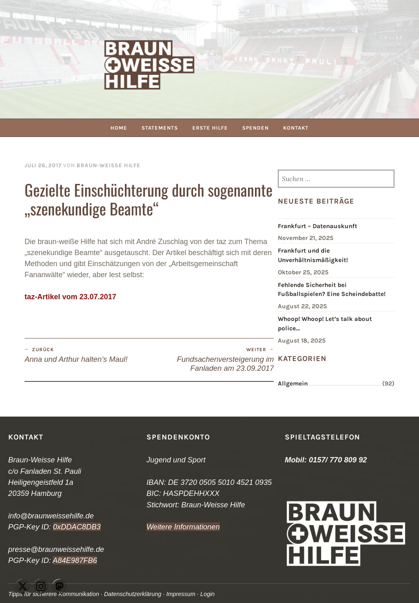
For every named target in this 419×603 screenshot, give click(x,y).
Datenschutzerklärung (132, 594)
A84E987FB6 (75, 560)
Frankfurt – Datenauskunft (317, 226)
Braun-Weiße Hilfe (108, 165)
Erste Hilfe (210, 128)
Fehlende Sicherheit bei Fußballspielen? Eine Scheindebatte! (331, 289)
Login (207, 594)
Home (118, 128)
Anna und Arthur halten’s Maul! (87, 355)
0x (57, 526)
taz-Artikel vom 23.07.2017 (70, 297)
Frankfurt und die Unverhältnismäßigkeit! (313, 255)
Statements (160, 128)
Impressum (180, 594)
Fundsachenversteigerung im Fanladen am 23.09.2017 (211, 359)
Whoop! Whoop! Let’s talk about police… (325, 323)
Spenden (255, 128)
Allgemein (293, 383)
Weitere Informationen (183, 526)
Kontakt (296, 128)
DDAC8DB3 (81, 526)
